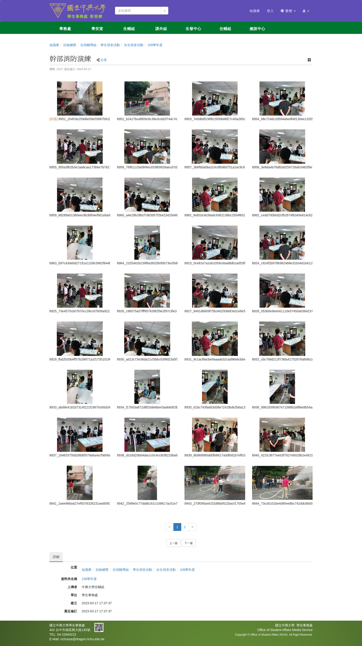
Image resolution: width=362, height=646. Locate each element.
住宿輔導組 (88, 45)
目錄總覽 (69, 45)
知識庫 (54, 45)
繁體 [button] (288, 11)
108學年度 (155, 45)
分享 (103, 60)
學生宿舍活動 (110, 45)
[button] (306, 11)
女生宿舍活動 (133, 45)
